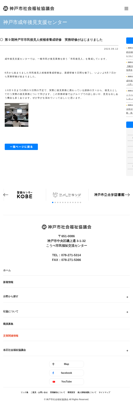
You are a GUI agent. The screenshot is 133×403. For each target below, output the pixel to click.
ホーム (7, 270)
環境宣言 (71, 392)
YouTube (66, 381)
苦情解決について (57, 392)
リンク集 (24, 392)
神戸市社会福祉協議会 (61, 8)
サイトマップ (104, 392)
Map (66, 364)
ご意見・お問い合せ (39, 392)
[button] (5, 194)
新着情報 (8, 282)
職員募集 (8, 324)
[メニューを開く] (126, 8)
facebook (66, 373)
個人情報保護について (86, 392)
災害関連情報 (10, 335)
